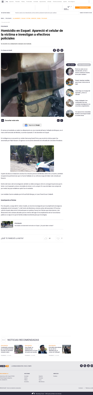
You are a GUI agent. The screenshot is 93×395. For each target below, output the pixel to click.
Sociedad (26, 376)
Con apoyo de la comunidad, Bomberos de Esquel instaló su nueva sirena (83, 113)
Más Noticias (41, 381)
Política (25, 379)
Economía (26, 381)
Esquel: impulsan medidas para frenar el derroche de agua (82, 82)
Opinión (26, 378)
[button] (54, 50)
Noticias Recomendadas (23, 339)
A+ (58, 120)
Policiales (4, 26)
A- (61, 120)
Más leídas (71, 65)
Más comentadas (84, 65)
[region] (78, 27)
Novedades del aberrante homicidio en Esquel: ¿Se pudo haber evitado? (34, 225)
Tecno (40, 379)
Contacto (81, 388)
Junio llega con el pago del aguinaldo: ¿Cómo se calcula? (82, 92)
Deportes (41, 376)
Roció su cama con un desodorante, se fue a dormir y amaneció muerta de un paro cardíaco (34, 12)
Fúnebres (55, 376)
